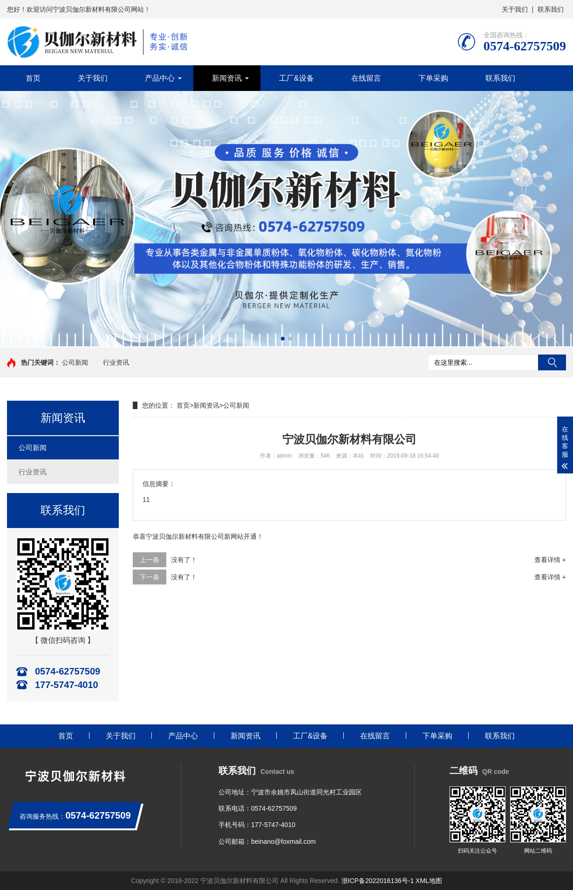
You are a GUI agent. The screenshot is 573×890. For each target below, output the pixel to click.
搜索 (552, 362)
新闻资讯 (227, 78)
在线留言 (366, 78)
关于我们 (515, 9)
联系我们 (551, 9)
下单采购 (433, 78)
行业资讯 (116, 362)
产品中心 (160, 78)
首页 (33, 78)
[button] (283, 339)
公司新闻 (75, 362)
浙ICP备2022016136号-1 (377, 880)
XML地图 (429, 880)
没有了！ (184, 559)
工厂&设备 (296, 78)
